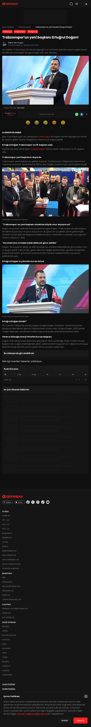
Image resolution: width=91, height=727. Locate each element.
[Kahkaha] (36, 124)
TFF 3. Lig (5, 529)
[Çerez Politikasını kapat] (86, 696)
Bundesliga (7, 533)
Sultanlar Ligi (8, 617)
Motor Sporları (9, 635)
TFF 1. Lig (5, 520)
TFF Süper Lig (32, 32)
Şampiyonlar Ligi (9, 551)
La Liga (5, 542)
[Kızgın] (54, 124)
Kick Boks (6, 648)
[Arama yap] (71, 3)
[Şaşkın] (63, 124)
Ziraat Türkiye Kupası (11, 564)
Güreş (5, 631)
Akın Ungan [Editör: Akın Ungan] (18, 43)
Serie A (5, 546)
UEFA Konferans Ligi (10, 559)
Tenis (4, 653)
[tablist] (45, 374)
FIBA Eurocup (8, 591)
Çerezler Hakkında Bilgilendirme (32, 713)
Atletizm (5, 639)
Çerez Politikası (8, 684)
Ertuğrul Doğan (20, 32)
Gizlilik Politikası (8, 689)
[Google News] (10, 114)
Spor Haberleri (8, 27)
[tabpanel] (45, 379)
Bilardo (5, 661)
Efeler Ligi (6, 613)
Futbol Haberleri (24, 27)
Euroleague (7, 582)
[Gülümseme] (28, 124)
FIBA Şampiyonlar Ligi (11, 586)
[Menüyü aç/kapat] (76, 3)
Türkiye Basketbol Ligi (11, 599)
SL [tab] (5, 374)
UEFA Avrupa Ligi (9, 555)
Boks (4, 644)
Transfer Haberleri (10, 568)
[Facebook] (81, 114)
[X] (86, 114)
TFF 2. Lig (5, 524)
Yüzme (4, 657)
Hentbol (5, 626)
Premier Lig (7, 537)
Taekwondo (7, 675)
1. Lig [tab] (19, 374)
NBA (3, 577)
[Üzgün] (45, 124)
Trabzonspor (7, 32)
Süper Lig (6, 515)
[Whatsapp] (76, 114)
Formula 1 (6, 666)
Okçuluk (5, 670)
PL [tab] (47, 374)
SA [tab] (73, 374)
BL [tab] (85, 374)
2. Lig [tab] (34, 374)
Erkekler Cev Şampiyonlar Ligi (15, 608)
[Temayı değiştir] (85, 3)
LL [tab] (60, 374)
